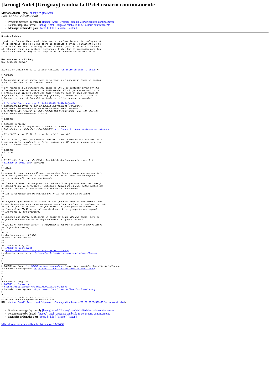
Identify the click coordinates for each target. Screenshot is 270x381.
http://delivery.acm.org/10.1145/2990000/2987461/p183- (39, 117)
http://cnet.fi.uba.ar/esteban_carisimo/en (81, 148)
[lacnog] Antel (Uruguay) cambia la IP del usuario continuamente (78, 21)
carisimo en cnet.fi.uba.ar (79, 76)
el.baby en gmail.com (42, 12)
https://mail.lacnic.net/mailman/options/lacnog (66, 296)
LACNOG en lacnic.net (18, 290)
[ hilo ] (52, 28)
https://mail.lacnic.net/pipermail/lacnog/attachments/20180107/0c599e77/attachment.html (67, 355)
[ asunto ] (62, 28)
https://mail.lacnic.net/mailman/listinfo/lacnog (37, 293)
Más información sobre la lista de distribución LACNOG (32, 378)
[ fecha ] (43, 28)
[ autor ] (72, 28)
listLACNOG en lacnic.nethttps (43, 312)
